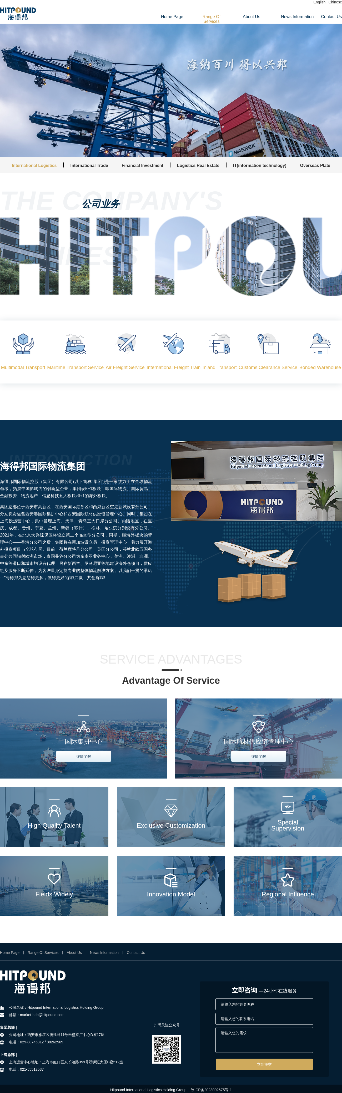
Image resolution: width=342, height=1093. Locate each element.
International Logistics (34, 165)
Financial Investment (142, 165)
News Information (291, 16)
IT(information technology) (259, 165)
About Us (251, 16)
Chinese (335, 2)
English (319, 2)
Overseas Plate (315, 165)
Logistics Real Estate (198, 165)
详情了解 (83, 756)
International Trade (89, 165)
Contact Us (331, 16)
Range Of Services (211, 19)
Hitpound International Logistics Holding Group (148, 1090)
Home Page (171, 16)
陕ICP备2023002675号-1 (211, 1090)
